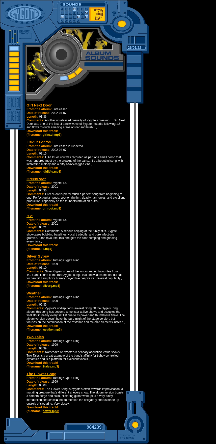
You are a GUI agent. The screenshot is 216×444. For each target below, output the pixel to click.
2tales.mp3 (50, 366)
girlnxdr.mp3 (51, 134)
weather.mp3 (52, 329)
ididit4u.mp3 (51, 171)
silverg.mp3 (51, 285)
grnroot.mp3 (51, 208)
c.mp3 (47, 249)
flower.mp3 (50, 411)
